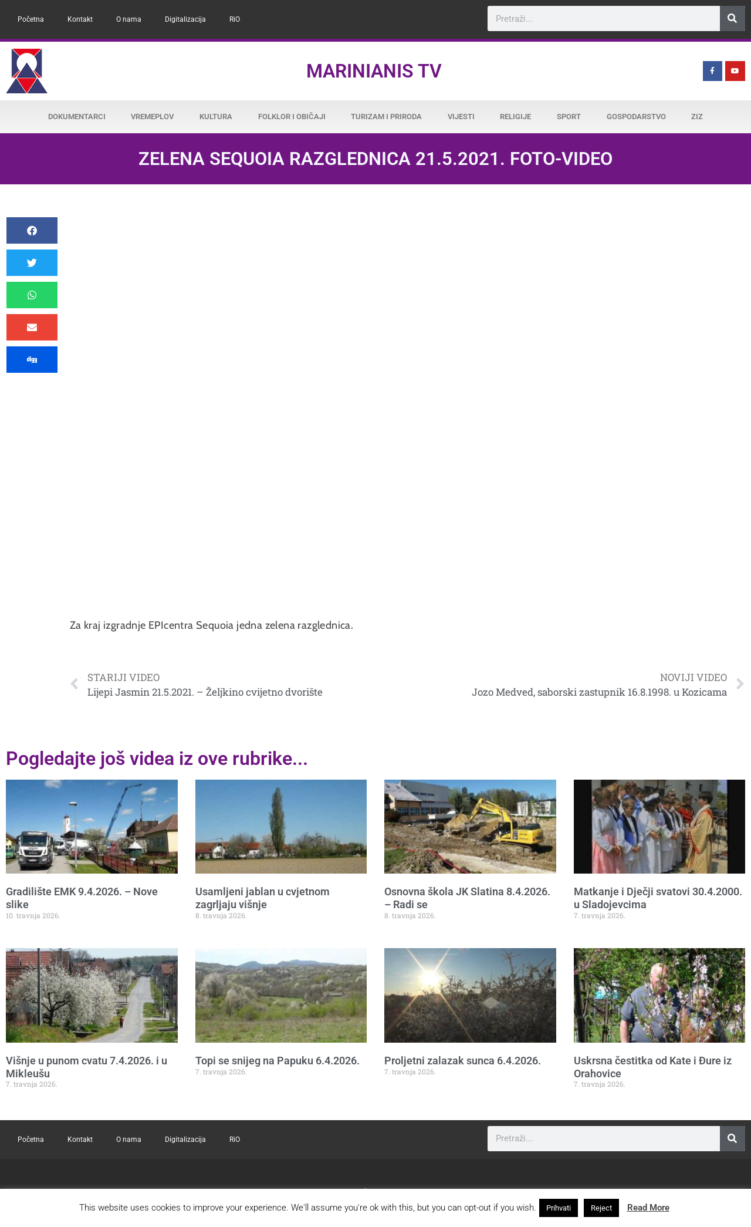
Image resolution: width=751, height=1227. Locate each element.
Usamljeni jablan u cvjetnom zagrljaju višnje (262, 898)
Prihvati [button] (558, 1208)
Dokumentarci (77, 116)
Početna (31, 19)
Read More (648, 1207)
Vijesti (461, 116)
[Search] (732, 18)
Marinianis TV (374, 71)
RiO (234, 19)
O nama (128, 19)
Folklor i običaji (292, 116)
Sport (569, 116)
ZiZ (697, 116)
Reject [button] (601, 1208)
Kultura (215, 116)
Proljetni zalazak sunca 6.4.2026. (462, 1060)
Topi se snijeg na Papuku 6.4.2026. (277, 1060)
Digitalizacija (185, 19)
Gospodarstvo (636, 116)
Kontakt (80, 19)
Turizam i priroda (386, 116)
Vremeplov (152, 116)
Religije (515, 116)
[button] (31, 230)
